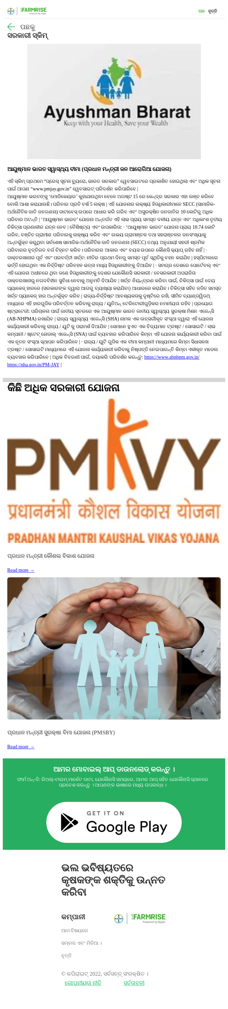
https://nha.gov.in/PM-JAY (33, 364)
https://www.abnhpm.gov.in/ (171, 357)
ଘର (201, 11)
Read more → (21, 570)
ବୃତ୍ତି (212, 11)
